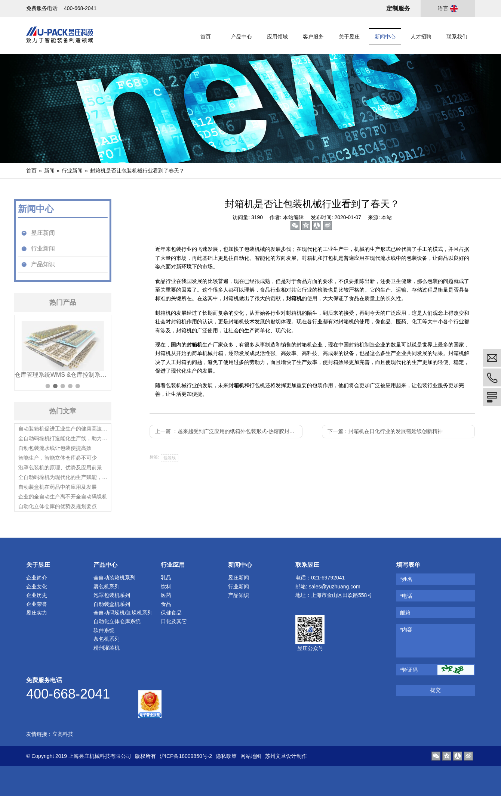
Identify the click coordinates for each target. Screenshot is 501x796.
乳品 (166, 578)
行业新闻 (72, 171)
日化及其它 (174, 621)
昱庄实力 (36, 613)
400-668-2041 (80, 8)
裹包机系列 (106, 587)
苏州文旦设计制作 (286, 756)
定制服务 (398, 8)
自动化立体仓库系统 (117, 621)
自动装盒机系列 (111, 604)
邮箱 (405, 613)
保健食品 (171, 613)
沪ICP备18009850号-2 (186, 756)
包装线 (169, 457)
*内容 (406, 629)
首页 (31, 171)
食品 (166, 604)
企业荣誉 (36, 604)
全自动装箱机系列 (114, 578)
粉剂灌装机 (106, 648)
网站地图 (250, 756)
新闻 (49, 171)
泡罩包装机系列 (111, 595)
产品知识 (238, 595)
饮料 (166, 587)
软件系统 (103, 630)
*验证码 (409, 670)
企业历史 (36, 595)
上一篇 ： (227, 431)
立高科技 (62, 734)
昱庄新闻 (238, 578)
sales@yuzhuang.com (334, 587)
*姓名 (406, 579)
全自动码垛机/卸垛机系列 (123, 613)
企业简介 (36, 578)
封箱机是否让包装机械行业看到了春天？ (137, 171)
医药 (166, 595)
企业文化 (36, 587)
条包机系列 (106, 639)
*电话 (406, 596)
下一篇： (385, 431)
